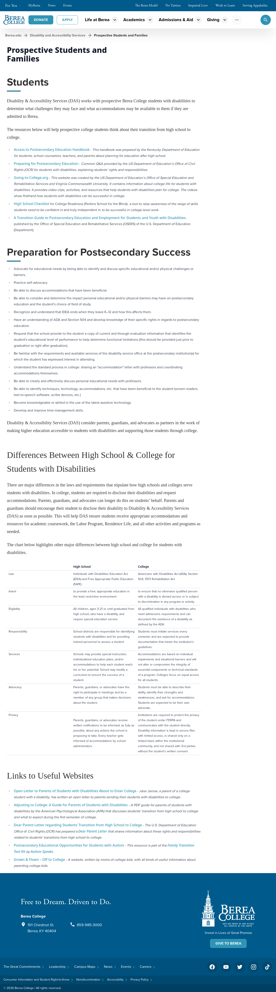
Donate (41, 19)
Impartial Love (200, 5)
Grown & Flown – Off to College (39, 859)
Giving (213, 20)
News (54, 5)
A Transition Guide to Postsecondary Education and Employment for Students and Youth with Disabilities (100, 217)
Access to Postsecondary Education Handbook (51, 149)
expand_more (114, 19)
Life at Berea (97, 20)
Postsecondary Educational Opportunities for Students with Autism (69, 845)
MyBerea (36, 5)
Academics (134, 20)
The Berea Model (148, 5)
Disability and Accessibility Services (57, 35)
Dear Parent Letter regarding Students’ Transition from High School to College (78, 825)
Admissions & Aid (176, 20)
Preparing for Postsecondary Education (46, 163)
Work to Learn (227, 5)
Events (69, 5)
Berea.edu (13, 35)
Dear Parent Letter (92, 831)
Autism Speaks (42, 851)
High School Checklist (31, 203)
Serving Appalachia (257, 5)
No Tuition (175, 5)
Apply (67, 19)
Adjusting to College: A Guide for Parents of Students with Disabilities (71, 805)
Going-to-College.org (31, 177)
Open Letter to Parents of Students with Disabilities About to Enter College (75, 791)
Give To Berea (228, 943)
